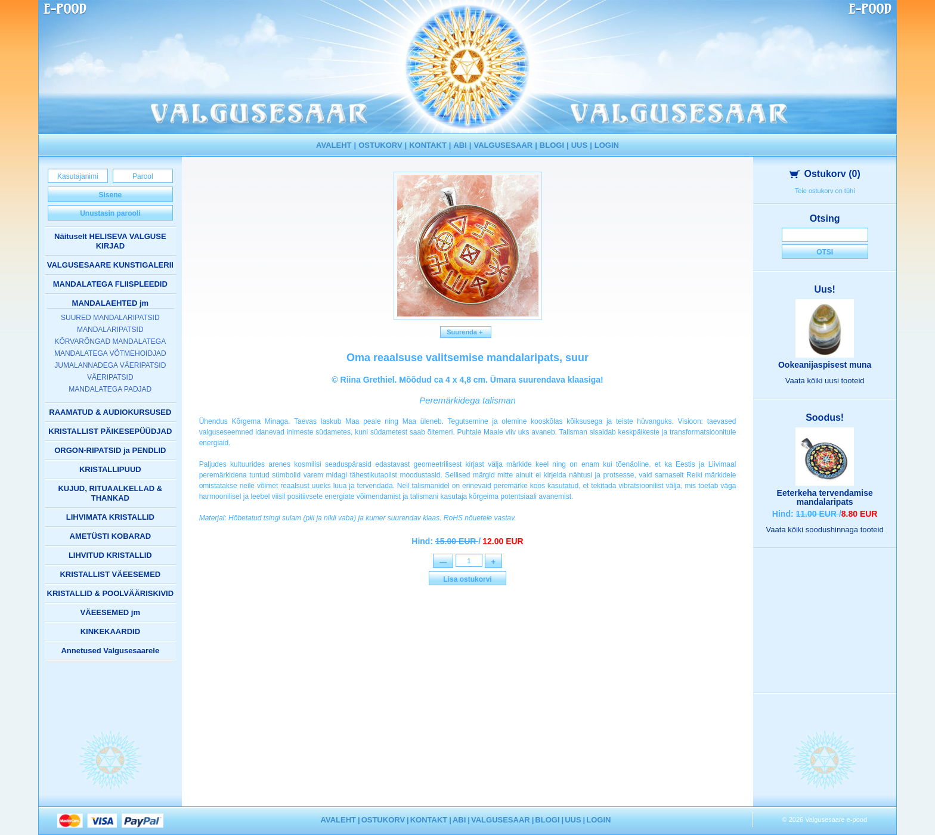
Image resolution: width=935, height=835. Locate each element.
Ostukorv (825, 174)
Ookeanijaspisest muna (824, 365)
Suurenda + (465, 332)
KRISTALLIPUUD (110, 469)
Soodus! (825, 417)
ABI (459, 145)
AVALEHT (333, 145)
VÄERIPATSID (110, 377)
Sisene (110, 195)
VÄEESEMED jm (110, 612)
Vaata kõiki (825, 380)
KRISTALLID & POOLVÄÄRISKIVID (110, 593)
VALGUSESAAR (503, 145)
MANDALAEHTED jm (110, 303)
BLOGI (552, 145)
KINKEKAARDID (110, 631)
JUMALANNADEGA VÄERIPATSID (110, 365)
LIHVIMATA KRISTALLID (110, 517)
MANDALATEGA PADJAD (110, 389)
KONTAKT (428, 145)
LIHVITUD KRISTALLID (110, 555)
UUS (579, 145)
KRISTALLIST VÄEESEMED (110, 574)
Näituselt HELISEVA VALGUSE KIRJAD (110, 241)
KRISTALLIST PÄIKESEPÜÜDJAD (110, 431)
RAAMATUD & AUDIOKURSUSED (110, 412)
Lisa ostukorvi (467, 580)
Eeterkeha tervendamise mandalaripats (825, 497)
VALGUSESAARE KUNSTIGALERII (110, 264)
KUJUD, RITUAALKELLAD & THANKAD (110, 493)
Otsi (824, 252)
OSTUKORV (380, 145)
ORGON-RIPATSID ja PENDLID (110, 450)
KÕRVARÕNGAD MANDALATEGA (110, 341)
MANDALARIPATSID (110, 329)
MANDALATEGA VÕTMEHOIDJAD (110, 353)
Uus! (824, 289)
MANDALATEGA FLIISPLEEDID (110, 284)
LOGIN (607, 145)
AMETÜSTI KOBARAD (110, 536)
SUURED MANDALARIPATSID (110, 317)
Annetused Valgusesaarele (110, 650)
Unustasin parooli (110, 213)
